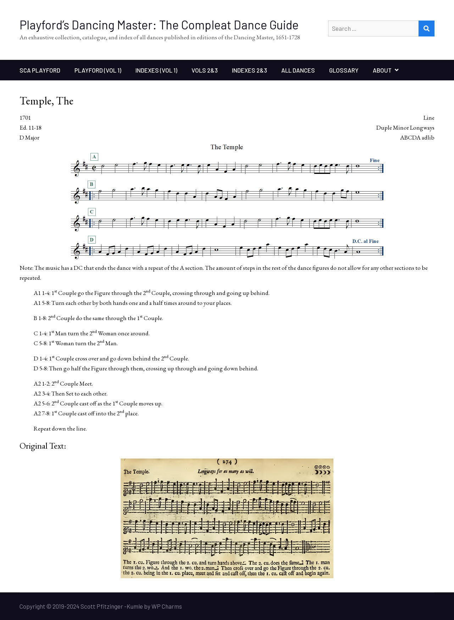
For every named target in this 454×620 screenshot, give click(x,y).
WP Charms (166, 606)
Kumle (135, 606)
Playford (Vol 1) (97, 70)
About (382, 70)
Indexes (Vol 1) (156, 70)
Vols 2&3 (205, 70)
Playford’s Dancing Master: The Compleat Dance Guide (159, 24)
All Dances (298, 70)
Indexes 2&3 (249, 70)
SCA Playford (40, 70)
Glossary (344, 70)
